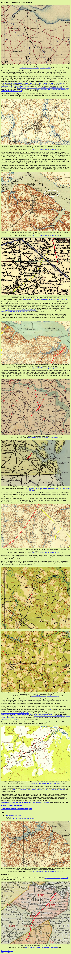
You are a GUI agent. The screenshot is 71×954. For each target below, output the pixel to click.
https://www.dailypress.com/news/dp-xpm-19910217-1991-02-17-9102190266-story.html (43, 88)
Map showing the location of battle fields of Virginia (43, 437)
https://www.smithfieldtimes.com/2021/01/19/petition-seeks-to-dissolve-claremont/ (25, 802)
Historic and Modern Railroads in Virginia (16, 809)
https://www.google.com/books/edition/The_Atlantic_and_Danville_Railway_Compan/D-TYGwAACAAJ (33, 83)
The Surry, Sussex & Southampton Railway (21, 818)
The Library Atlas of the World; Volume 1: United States (41, 947)
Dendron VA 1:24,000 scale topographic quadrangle (45, 783)
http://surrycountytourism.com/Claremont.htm (14, 311)
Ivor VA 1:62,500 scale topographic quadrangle (45, 696)
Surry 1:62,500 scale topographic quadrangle (45, 149)
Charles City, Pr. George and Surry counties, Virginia (35, 68)
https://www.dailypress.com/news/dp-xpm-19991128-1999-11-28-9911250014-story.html (27, 714)
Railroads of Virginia (7, 951)
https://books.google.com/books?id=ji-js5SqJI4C (15, 86)
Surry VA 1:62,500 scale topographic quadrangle (45, 368)
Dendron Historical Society (13, 815)
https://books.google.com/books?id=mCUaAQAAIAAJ (20, 310)
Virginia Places (5, 952)
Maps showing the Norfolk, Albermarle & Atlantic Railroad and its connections (44, 299)
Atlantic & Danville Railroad (11, 805)
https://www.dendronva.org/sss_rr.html (12, 719)
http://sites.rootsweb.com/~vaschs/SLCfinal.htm (15, 713)
